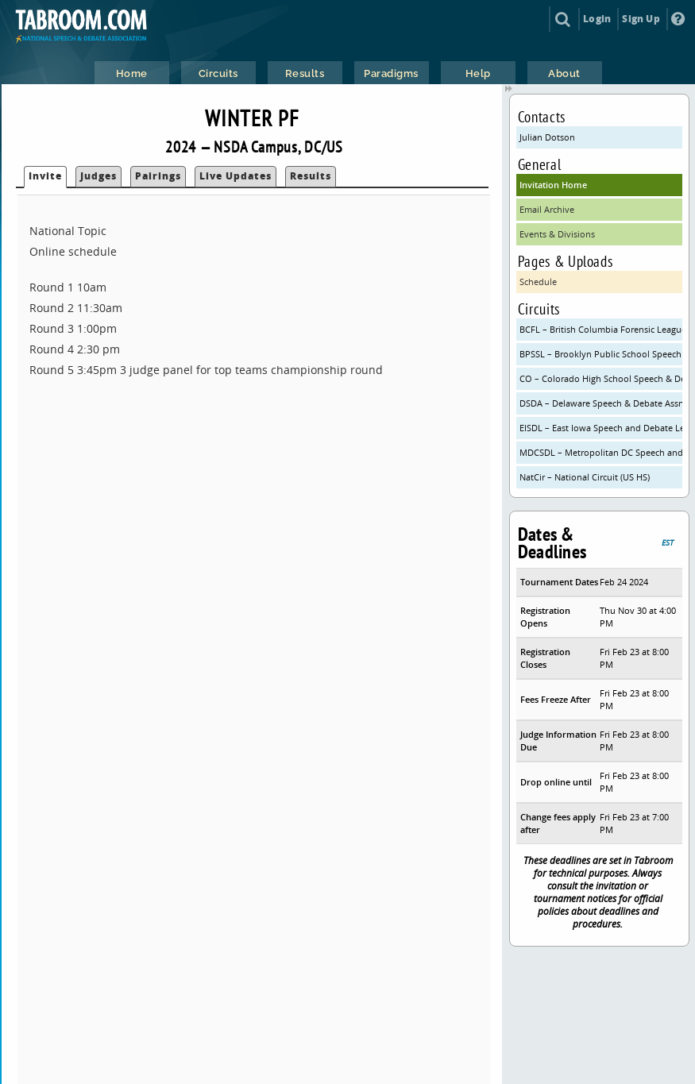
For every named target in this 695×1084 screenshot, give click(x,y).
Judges (98, 176)
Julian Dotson (547, 137)
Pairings (158, 176)
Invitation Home (553, 185)
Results (310, 176)
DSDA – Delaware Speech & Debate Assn (601, 403)
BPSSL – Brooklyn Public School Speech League (601, 354)
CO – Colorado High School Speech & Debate (601, 378)
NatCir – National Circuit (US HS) (584, 477)
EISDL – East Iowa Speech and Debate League (601, 428)
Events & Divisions (557, 234)
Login (597, 18)
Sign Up (640, 18)
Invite (45, 176)
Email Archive (546, 209)
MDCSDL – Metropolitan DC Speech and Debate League (601, 452)
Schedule (538, 281)
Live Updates (235, 176)
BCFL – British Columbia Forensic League (601, 329)
